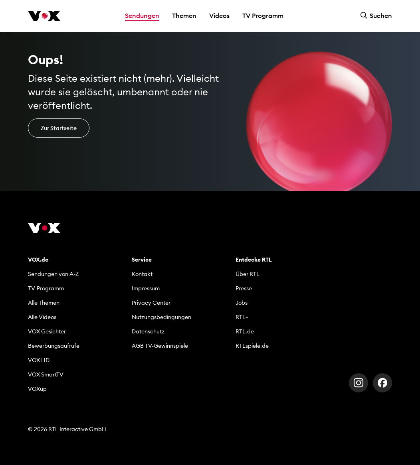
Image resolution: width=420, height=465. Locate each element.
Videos (219, 16)
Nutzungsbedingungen (161, 317)
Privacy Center (151, 302)
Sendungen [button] (142, 16)
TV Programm (262, 16)
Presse (244, 288)
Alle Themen (43, 302)
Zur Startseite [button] (59, 128)
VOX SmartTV (45, 374)
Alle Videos (42, 317)
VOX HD (39, 360)
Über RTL (248, 274)
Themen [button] (184, 16)
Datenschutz (148, 331)
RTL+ (242, 317)
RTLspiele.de (252, 345)
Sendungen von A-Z (53, 274)
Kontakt (142, 274)
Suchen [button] (376, 16)
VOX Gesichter (47, 331)
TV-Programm (46, 288)
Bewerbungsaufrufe (53, 345)
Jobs (242, 302)
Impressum (146, 288)
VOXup (37, 388)
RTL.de (245, 331)
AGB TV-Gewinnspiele (160, 345)
